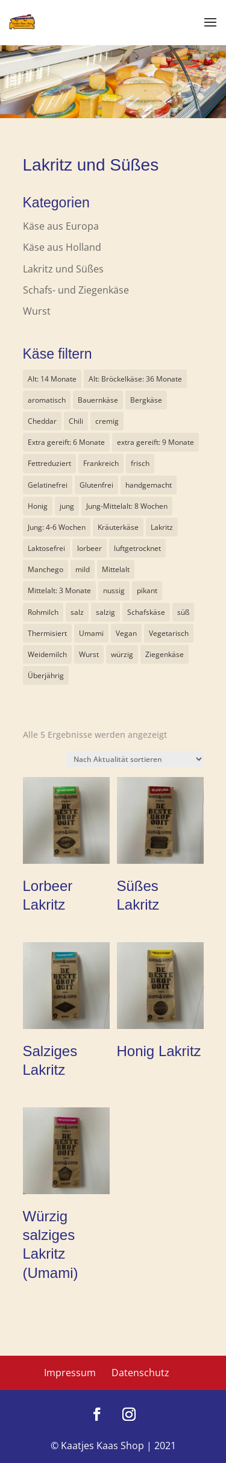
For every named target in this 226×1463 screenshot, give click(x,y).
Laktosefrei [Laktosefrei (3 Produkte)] (46, 548)
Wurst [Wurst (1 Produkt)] (89, 654)
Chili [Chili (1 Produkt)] (76, 421)
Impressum (70, 1372)
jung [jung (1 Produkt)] (67, 506)
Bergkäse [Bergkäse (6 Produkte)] (146, 400)
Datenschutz (140, 1372)
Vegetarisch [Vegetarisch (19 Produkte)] (169, 633)
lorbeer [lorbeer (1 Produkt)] (89, 548)
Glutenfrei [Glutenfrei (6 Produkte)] (96, 485)
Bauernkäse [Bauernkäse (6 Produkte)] (98, 400)
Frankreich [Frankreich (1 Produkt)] (101, 463)
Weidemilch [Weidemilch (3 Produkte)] (47, 654)
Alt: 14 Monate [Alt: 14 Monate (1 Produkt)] (52, 379)
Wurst (37, 311)
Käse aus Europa (61, 226)
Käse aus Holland (62, 247)
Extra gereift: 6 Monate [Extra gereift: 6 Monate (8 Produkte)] (66, 442)
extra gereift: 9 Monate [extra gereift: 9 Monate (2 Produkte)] (155, 442)
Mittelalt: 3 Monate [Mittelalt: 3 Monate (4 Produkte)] (59, 590)
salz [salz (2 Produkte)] (77, 612)
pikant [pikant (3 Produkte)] (147, 590)
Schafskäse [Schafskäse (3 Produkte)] (146, 612)
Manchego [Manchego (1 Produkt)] (45, 569)
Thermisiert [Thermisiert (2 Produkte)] (47, 633)
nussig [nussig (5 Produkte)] (114, 590)
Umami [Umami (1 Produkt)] (91, 633)
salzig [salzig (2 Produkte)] (105, 612)
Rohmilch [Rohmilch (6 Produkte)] (43, 612)
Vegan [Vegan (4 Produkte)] (126, 633)
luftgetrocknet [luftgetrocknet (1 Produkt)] (137, 548)
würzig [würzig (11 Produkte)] (122, 654)
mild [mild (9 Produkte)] (82, 569)
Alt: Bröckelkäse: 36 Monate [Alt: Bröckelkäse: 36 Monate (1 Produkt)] (135, 379)
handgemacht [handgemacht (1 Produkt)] (148, 485)
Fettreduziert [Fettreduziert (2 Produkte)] (49, 463)
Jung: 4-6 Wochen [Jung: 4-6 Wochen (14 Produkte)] (57, 527)
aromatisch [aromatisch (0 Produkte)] (47, 400)
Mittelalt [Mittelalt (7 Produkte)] (116, 569)
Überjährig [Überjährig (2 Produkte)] (46, 675)
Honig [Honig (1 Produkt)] (38, 506)
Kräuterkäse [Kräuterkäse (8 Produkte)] (118, 527)
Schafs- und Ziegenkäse (76, 290)
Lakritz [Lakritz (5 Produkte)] (162, 527)
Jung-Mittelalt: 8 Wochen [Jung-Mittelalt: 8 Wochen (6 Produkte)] (127, 506)
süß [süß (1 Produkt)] (183, 612)
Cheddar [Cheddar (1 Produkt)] (42, 421)
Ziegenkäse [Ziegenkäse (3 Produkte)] (164, 654)
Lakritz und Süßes (63, 268)
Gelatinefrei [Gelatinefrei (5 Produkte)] (47, 485)
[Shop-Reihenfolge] (135, 759)
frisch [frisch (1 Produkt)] (140, 463)
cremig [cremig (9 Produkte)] (107, 421)
